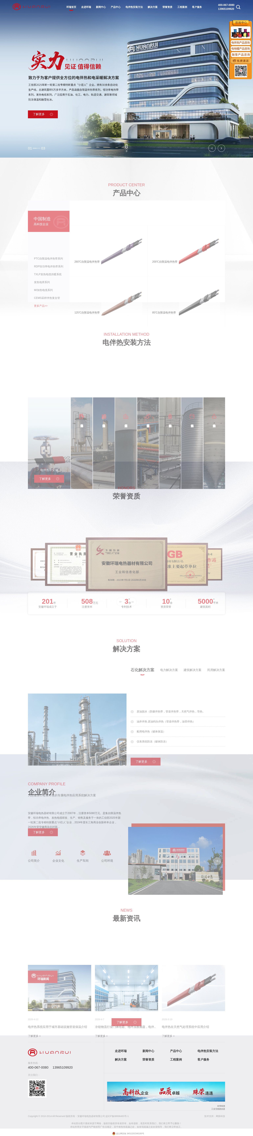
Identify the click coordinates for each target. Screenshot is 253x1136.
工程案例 (182, 7)
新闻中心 (101, 7)
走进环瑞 (86, 7)
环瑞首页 (71, 7)
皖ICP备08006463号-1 (117, 1116)
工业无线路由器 (218, 1109)
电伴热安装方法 (134, 7)
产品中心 (116, 7)
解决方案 (153, 7)
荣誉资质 (167, 7)
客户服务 (197, 7)
